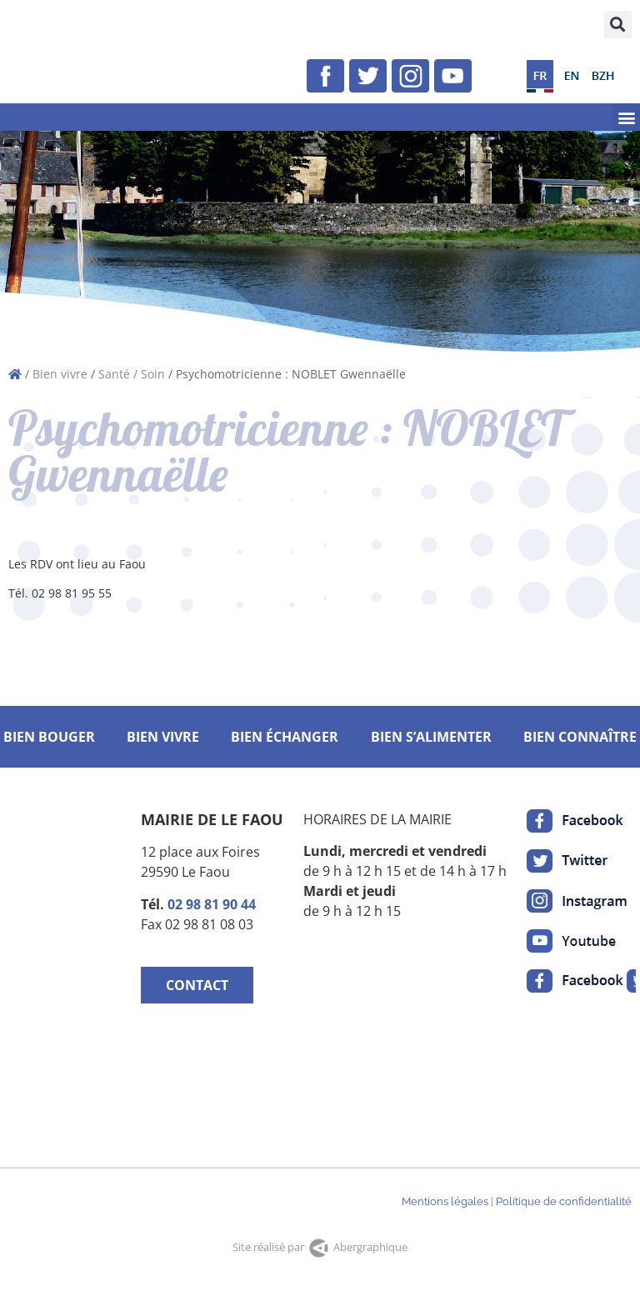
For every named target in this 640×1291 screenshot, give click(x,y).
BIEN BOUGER (49, 737)
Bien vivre (60, 374)
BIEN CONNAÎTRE (580, 737)
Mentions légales (445, 1201)
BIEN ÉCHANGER (284, 737)
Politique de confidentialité (564, 1201)
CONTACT (197, 985)
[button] (618, 24)
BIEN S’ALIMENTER (431, 737)
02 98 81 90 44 (212, 904)
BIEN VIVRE (163, 737)
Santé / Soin (131, 374)
